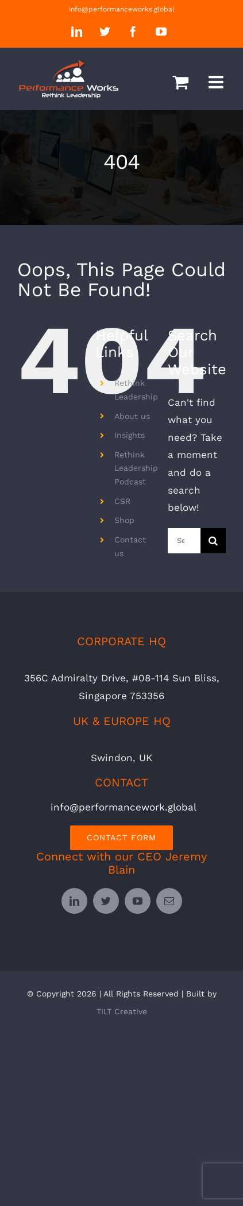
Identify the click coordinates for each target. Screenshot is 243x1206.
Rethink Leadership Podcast (136, 468)
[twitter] (106, 901)
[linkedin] (74, 901)
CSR (122, 501)
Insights (129, 435)
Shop (124, 520)
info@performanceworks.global (122, 9)
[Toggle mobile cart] (180, 82)
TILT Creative (122, 1011)
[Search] (213, 540)
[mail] (169, 901)
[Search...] (184, 540)
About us (132, 416)
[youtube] (138, 901)
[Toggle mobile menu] (217, 82)
